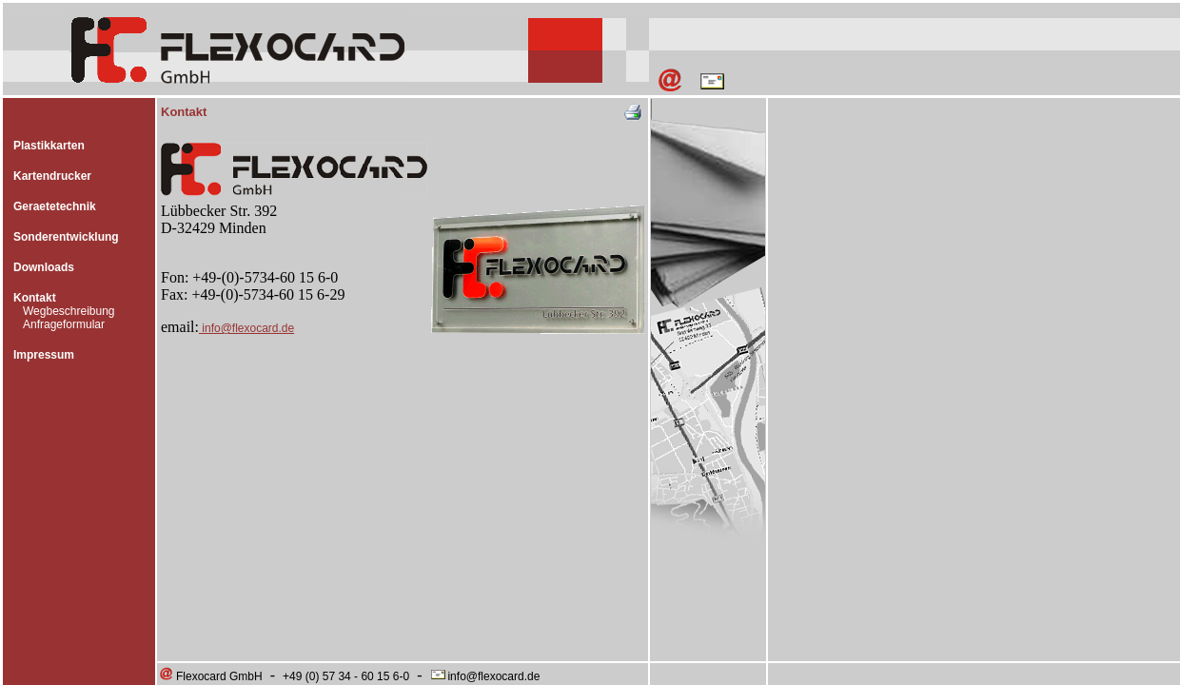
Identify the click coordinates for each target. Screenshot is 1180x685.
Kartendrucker (52, 176)
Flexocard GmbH (210, 676)
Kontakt (34, 297)
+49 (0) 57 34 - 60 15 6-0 (346, 676)
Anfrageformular (64, 324)
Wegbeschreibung (69, 311)
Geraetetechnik (54, 206)
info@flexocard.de (246, 328)
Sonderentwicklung (66, 237)
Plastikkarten (49, 145)
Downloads (43, 267)
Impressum (43, 355)
